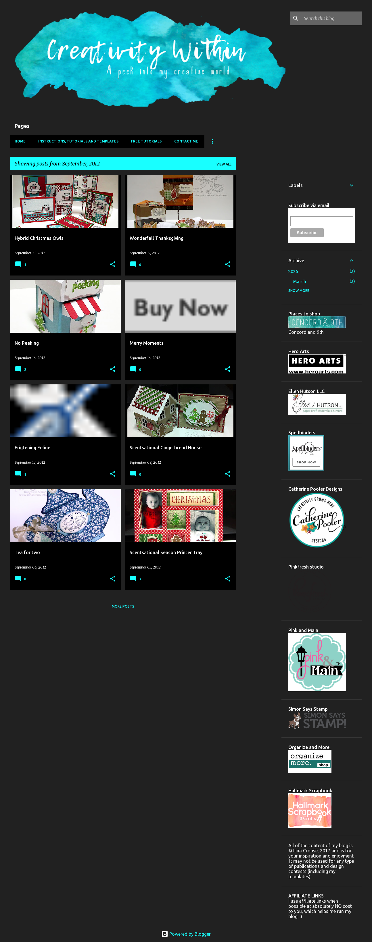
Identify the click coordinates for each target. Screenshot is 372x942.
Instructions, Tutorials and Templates (78, 141)
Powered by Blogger (186, 934)
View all (223, 164)
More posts (123, 606)
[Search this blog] (332, 18)
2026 (293, 271)
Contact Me (186, 141)
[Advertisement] (258, 261)
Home (20, 141)
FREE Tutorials (146, 141)
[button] (112, 265)
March (299, 281)
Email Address (303, 213)
